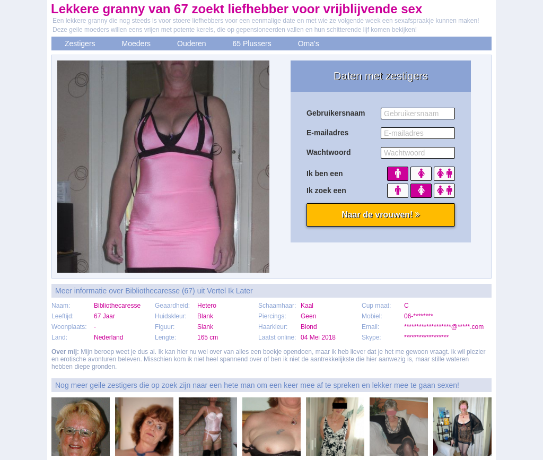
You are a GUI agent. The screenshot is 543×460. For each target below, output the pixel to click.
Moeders (136, 43)
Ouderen (191, 43)
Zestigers (80, 43)
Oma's (308, 43)
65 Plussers (252, 43)
